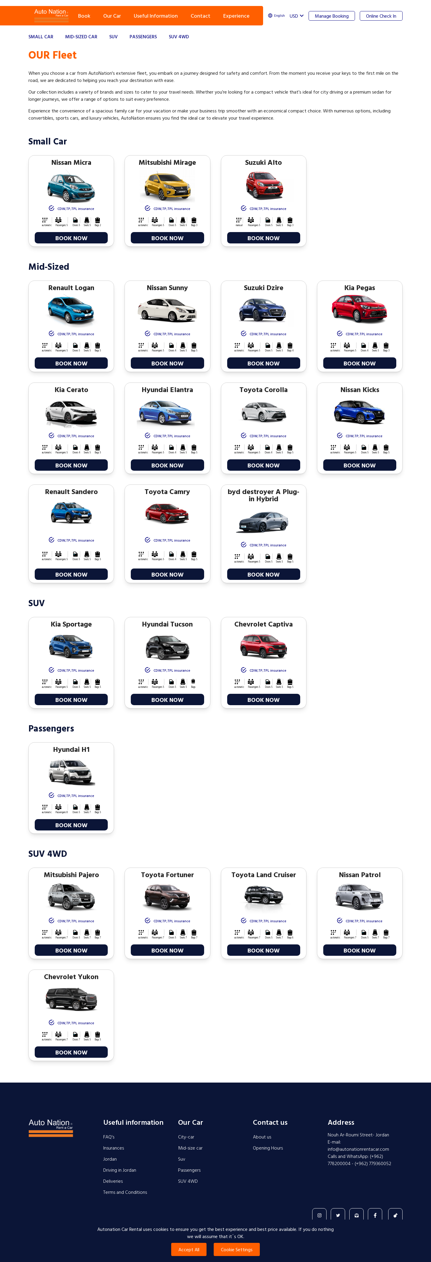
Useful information (133, 1122)
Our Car (112, 16)
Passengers (143, 36)
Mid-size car (190, 1147)
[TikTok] (395, 1215)
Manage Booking (332, 15)
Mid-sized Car (81, 36)
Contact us (270, 1122)
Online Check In (381, 15)
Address (341, 1122)
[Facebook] (375, 1215)
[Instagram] (319, 1215)
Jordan (110, 1158)
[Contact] (356, 1215)
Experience (236, 16)
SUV (113, 36)
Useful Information (156, 16)
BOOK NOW (71, 237)
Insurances (113, 1147)
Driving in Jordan (119, 1169)
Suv (181, 1158)
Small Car (40, 36)
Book (84, 16)
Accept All (188, 1249)
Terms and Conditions (125, 1192)
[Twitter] (338, 1215)
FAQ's (108, 1136)
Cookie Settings (237, 1249)
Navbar (51, 15)
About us (262, 1136)
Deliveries (113, 1181)
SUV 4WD (179, 36)
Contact (200, 16)
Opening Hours (268, 1147)
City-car (186, 1136)
